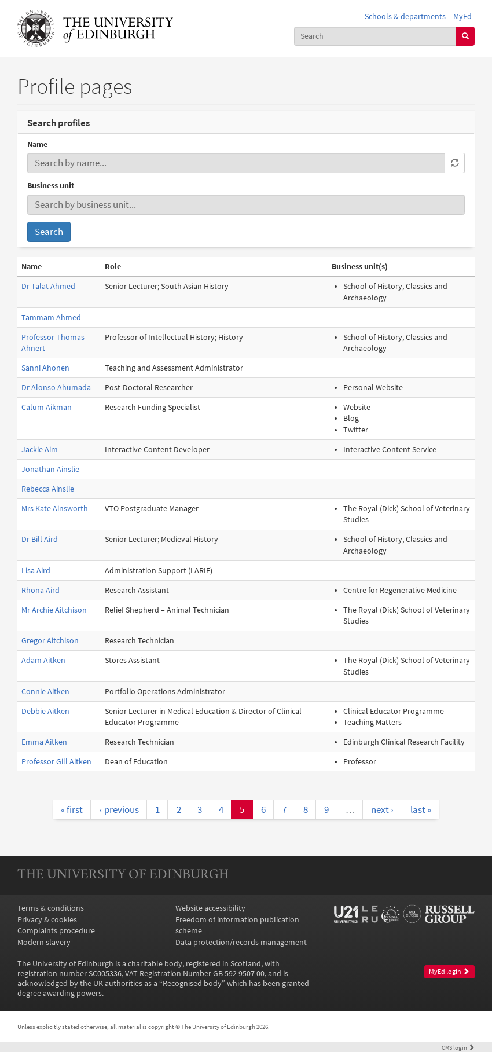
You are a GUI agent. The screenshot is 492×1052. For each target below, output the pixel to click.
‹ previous (119, 809)
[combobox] (375, 36)
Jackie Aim (39, 449)
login (458, 1047)
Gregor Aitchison (50, 641)
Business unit (50, 185)
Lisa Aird (35, 571)
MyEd (462, 16)
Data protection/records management (241, 942)
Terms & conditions (50, 908)
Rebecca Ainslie (47, 489)
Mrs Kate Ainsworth (54, 509)
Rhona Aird (40, 590)
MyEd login (449, 971)
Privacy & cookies (47, 920)
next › (382, 809)
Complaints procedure (56, 931)
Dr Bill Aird (39, 539)
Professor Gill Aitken (56, 762)
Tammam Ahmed (51, 317)
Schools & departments (405, 16)
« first (72, 809)
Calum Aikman (46, 407)
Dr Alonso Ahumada (56, 388)
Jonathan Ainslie (50, 469)
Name (37, 144)
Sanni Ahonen (45, 368)
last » (420, 809)
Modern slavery (44, 942)
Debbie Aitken (45, 711)
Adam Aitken (43, 660)
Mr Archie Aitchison (54, 610)
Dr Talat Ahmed (48, 286)
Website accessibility (210, 908)
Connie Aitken (45, 692)
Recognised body (192, 983)
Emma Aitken (44, 742)
